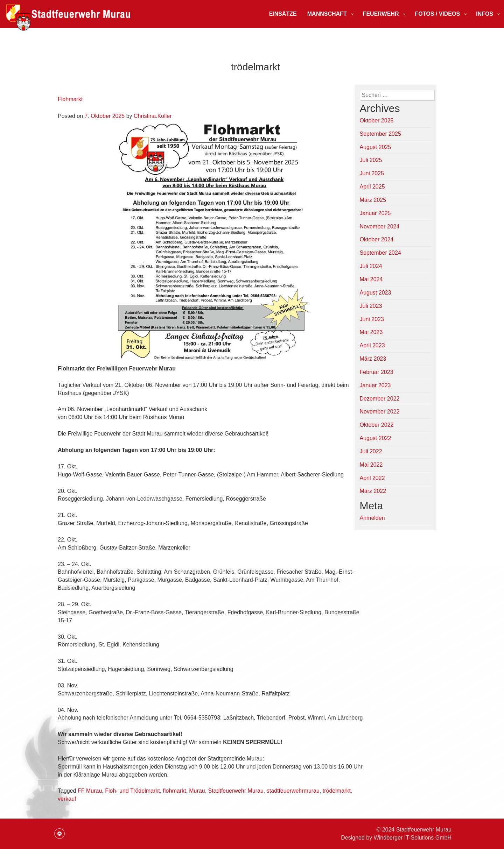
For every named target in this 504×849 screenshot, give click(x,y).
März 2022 (373, 491)
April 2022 (372, 478)
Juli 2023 (371, 306)
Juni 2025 (372, 173)
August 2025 (375, 147)
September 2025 (380, 134)
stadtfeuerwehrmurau (293, 791)
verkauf (67, 799)
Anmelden (372, 518)
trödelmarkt (337, 791)
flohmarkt (174, 791)
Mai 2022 (371, 465)
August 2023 (375, 293)
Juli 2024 (371, 266)
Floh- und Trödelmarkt (132, 791)
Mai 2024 (371, 279)
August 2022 (375, 438)
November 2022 (380, 412)
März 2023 (373, 359)
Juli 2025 (371, 160)
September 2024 (380, 253)
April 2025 (372, 187)
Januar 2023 (375, 385)
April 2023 (372, 345)
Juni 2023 (372, 319)
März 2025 (373, 200)
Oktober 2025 (377, 120)
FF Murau (90, 791)
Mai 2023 (371, 332)
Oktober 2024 (377, 239)
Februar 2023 (376, 372)
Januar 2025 (375, 213)
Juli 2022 (371, 451)
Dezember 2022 (380, 399)
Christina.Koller (153, 116)
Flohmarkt (70, 99)
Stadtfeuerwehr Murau (236, 791)
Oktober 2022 (377, 425)
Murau (197, 791)
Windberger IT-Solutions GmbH (412, 838)
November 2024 (380, 226)
